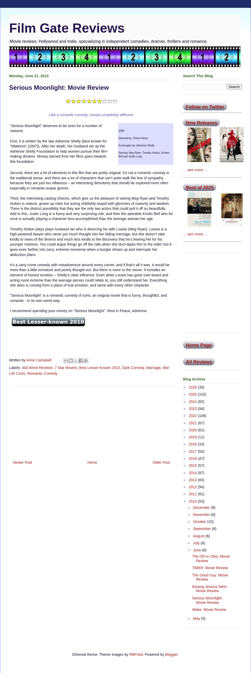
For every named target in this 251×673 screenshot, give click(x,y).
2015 (193, 465)
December (202, 507)
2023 (193, 409)
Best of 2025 (200, 187)
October (200, 522)
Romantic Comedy (42, 373)
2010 (193, 501)
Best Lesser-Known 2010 (99, 368)
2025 (193, 394)
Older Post (161, 462)
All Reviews (199, 362)
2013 (193, 480)
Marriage (153, 368)
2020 (193, 430)
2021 (193, 423)
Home (92, 462)
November (202, 515)
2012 (193, 487)
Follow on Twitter (205, 107)
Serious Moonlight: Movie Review (207, 600)
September (202, 529)
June (197, 550)
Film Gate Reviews (67, 28)
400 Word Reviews (37, 368)
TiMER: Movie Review (210, 568)
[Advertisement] (91, 421)
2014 (193, 473)
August (199, 536)
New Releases (201, 123)
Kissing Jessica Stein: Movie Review (209, 589)
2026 (193, 387)
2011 (193, 494)
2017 (193, 451)
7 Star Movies (66, 368)
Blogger (171, 654)
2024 (193, 402)
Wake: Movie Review (209, 610)
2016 (193, 458)
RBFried (136, 654)
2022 (193, 416)
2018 (193, 444)
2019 (193, 437)
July (197, 543)
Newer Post (22, 462)
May (197, 618)
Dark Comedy (133, 368)
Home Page (199, 345)
